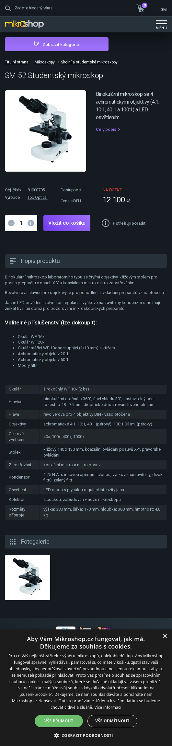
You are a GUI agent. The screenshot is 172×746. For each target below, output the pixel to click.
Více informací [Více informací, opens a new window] (107, 707)
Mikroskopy (45, 62)
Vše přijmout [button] (58, 721)
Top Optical (38, 197)
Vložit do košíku (67, 223)
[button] (86, 735)
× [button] (164, 636)
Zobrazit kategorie (60, 44)
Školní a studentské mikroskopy (89, 62)
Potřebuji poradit (129, 223)
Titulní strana (17, 62)
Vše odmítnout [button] (112, 721)
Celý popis (106, 129)
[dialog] (86, 687)
